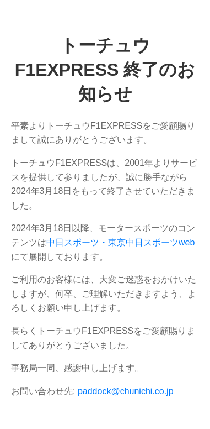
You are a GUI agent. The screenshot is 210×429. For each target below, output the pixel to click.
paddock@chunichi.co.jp (126, 391)
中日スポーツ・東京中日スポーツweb (120, 242)
